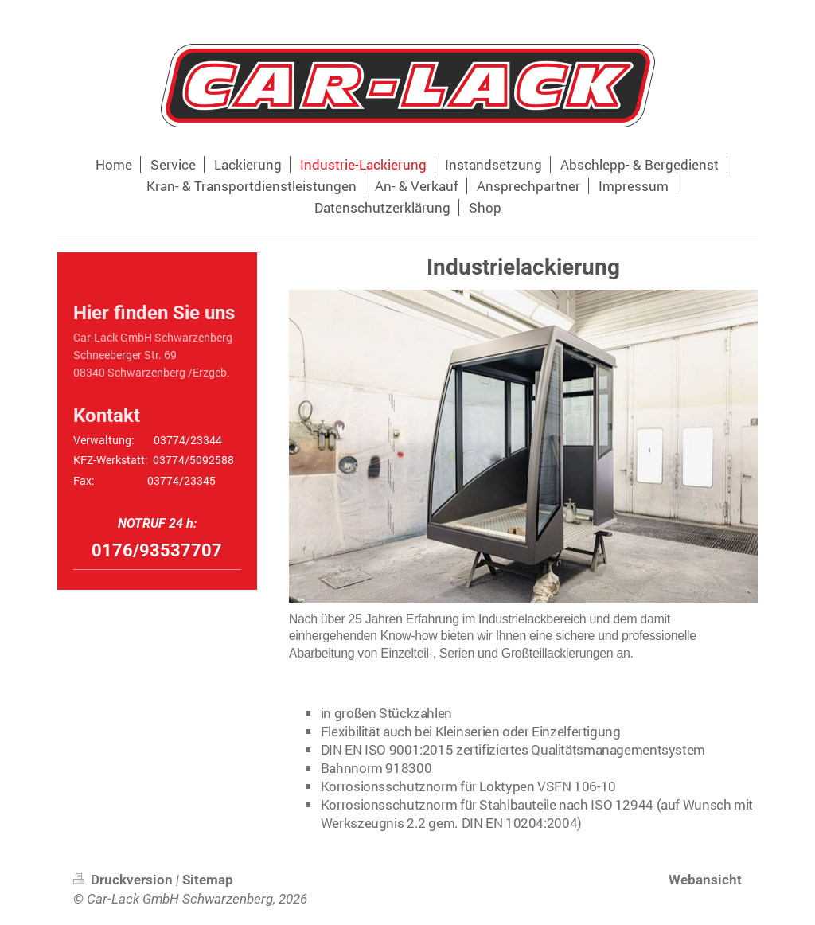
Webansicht (705, 880)
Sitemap (207, 880)
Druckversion (124, 880)
